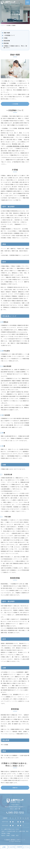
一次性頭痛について (9, 35)
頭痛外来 (15, 787)
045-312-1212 (16, 812)
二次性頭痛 (15, 104)
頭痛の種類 (7, 33)
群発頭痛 (6, 43)
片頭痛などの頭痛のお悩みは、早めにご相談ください (15, 46)
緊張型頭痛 (7, 40)
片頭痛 (5, 38)
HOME (2, 25)
